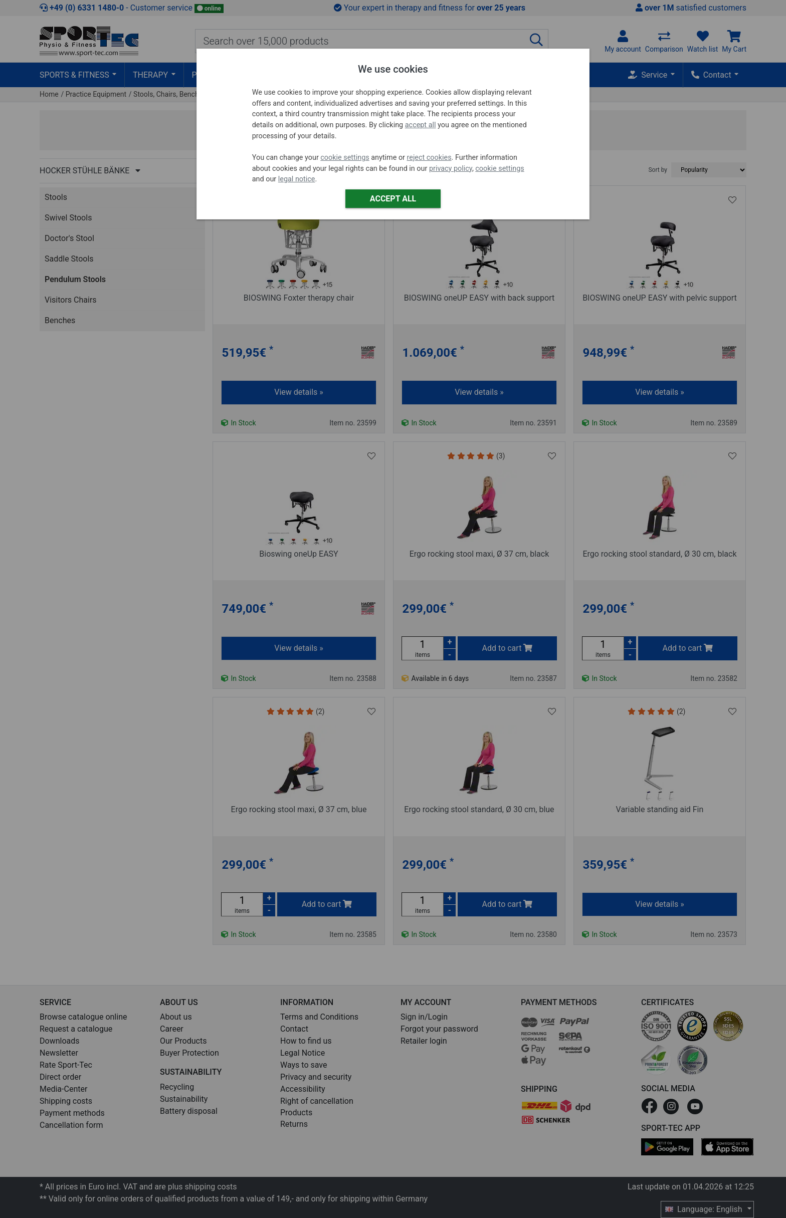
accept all (420, 125)
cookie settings (344, 157)
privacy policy (450, 168)
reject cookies (429, 157)
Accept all (393, 198)
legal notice (296, 179)
